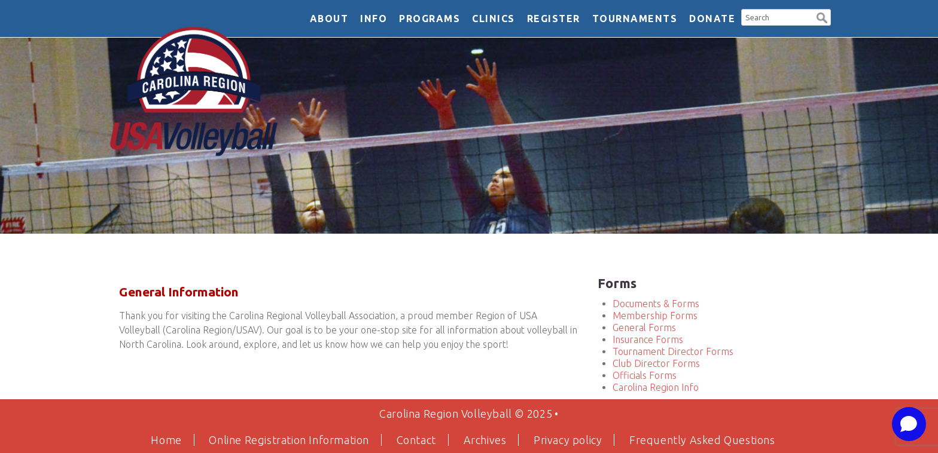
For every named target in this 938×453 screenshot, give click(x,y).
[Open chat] (909, 424)
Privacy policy (568, 440)
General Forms (644, 327)
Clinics (493, 18)
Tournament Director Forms (673, 351)
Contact (416, 440)
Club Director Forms (656, 363)
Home (166, 440)
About (329, 18)
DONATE (712, 18)
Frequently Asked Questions (702, 440)
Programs (429, 18)
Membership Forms (655, 315)
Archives (485, 440)
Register (553, 18)
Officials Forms (645, 375)
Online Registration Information (289, 440)
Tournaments (635, 18)
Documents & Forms (656, 303)
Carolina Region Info (656, 387)
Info (373, 18)
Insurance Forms (648, 339)
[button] (822, 16)
